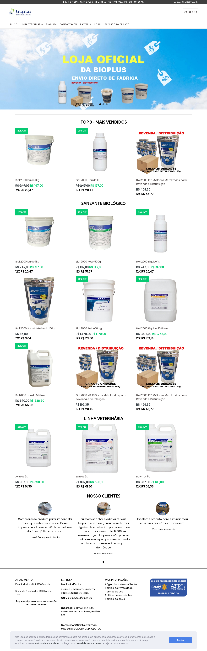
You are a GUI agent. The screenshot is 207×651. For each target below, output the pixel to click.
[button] (130, 643)
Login (98, 24)
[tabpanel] (103, 69)
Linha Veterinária (32, 24)
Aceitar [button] (181, 640)
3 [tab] (107, 104)
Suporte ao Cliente (117, 24)
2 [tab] (103, 104)
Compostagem (68, 24)
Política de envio (115, 599)
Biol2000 (51, 24)
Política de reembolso (118, 595)
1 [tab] (100, 104)
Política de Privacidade (47, 643)
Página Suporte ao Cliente (121, 584)
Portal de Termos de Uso (89, 643)
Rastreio (85, 24)
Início (13, 24)
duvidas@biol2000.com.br (186, 2)
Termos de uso (114, 591)
